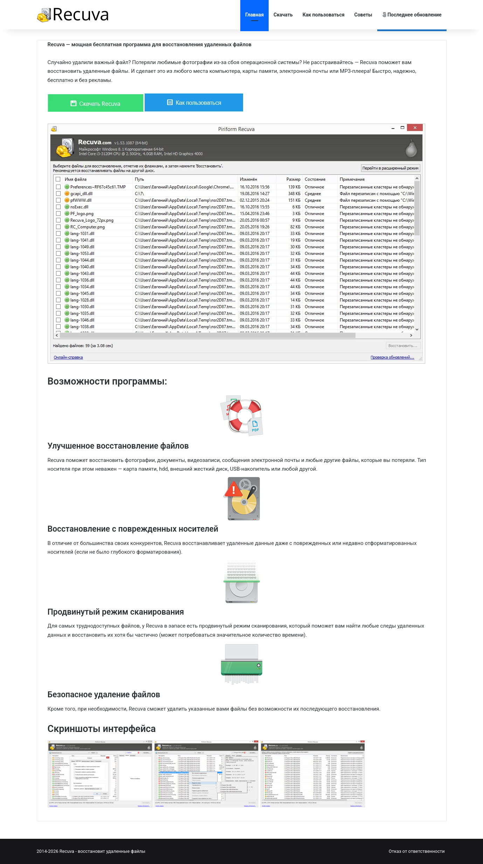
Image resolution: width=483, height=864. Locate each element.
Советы (363, 15)
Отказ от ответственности (417, 851)
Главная (254, 15)
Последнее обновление (412, 15)
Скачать (283, 15)
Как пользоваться (324, 15)
